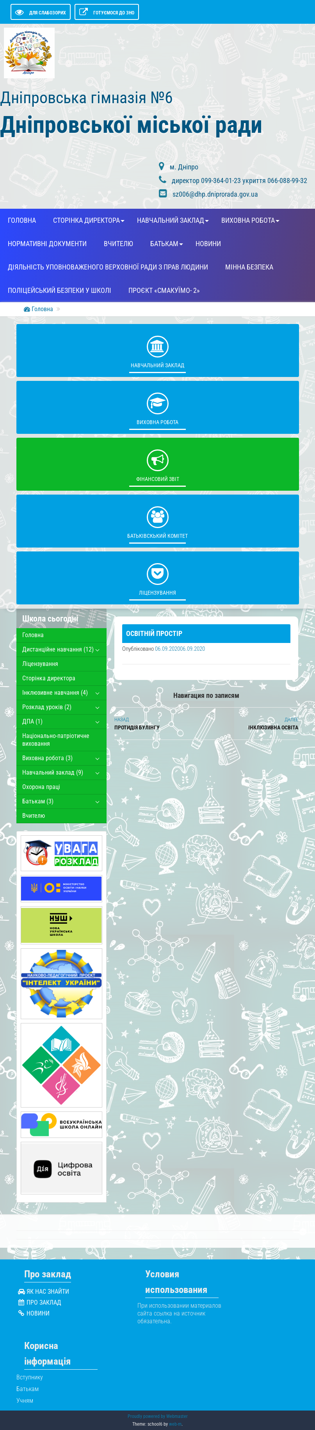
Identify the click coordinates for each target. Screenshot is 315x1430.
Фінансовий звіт (157, 464)
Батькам (164, 244)
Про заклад (44, 1302)
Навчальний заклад (170, 220)
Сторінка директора (86, 220)
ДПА (32, 721)
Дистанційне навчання (58, 649)
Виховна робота (248, 220)
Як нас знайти (48, 1291)
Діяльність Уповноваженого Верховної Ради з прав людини (108, 267)
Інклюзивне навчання (55, 692)
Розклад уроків (46, 707)
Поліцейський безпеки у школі (59, 290)
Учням (24, 1400)
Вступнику (29, 1377)
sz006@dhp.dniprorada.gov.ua (215, 194)
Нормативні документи (47, 244)
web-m (175, 1424)
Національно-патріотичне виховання (55, 739)
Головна (22, 220)
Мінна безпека (249, 267)
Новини (208, 244)
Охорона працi (41, 787)
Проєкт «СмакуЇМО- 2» (164, 290)
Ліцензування (157, 577)
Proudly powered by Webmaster (158, 1416)
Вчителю (118, 244)
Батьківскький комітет (157, 520)
